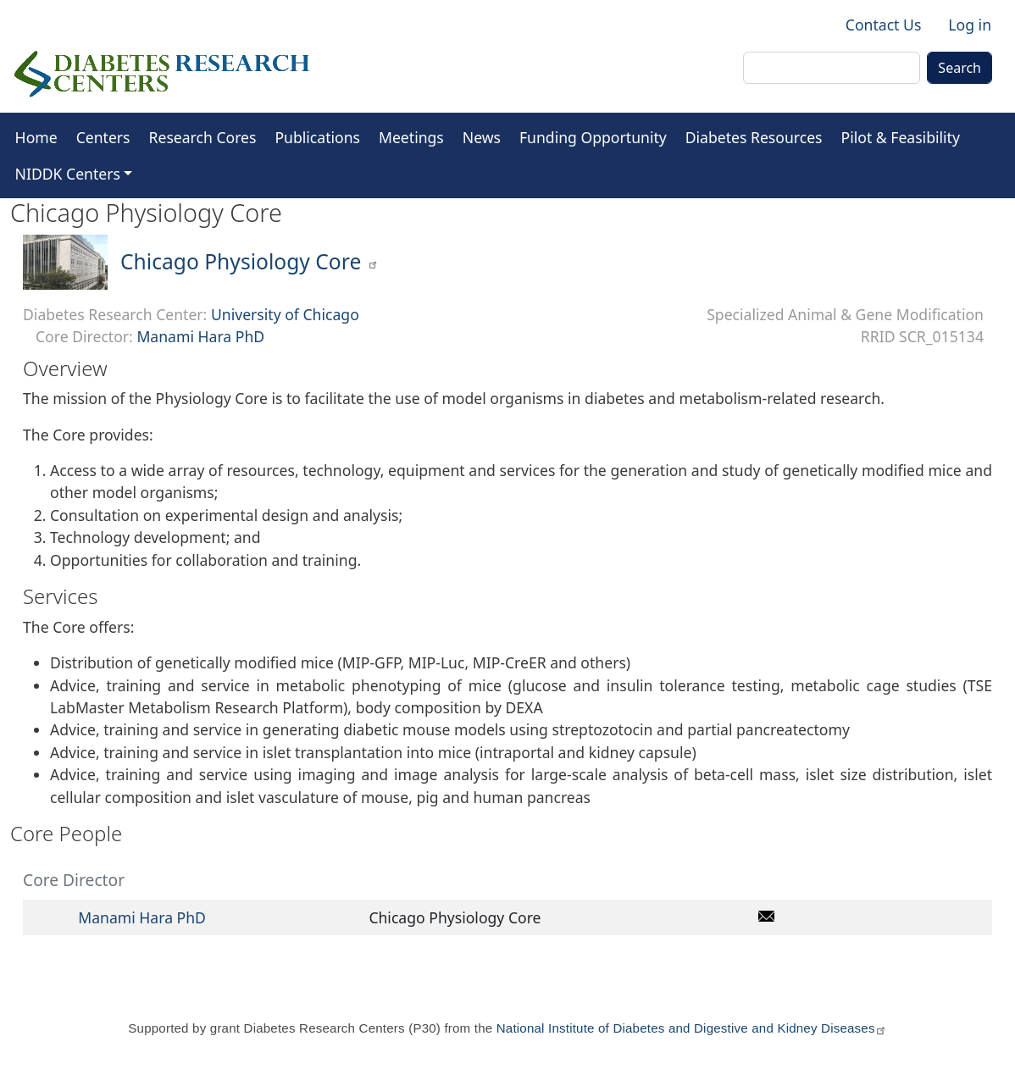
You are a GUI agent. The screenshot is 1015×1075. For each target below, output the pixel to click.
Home (36, 137)
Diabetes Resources (754, 137)
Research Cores (203, 137)
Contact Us (884, 24)
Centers (103, 137)
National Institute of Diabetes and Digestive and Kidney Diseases (691, 1028)
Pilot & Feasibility (900, 137)
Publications (317, 137)
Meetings (411, 137)
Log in (969, 24)
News (482, 137)
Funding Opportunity (593, 137)
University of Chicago (285, 314)
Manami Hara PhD (200, 336)
